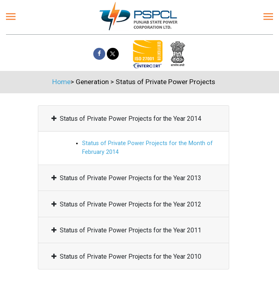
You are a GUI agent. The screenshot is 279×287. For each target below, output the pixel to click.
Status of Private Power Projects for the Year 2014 (126, 118)
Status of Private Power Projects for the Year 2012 (126, 204)
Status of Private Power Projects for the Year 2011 (126, 230)
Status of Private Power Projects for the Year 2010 (126, 256)
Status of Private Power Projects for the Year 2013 (126, 178)
